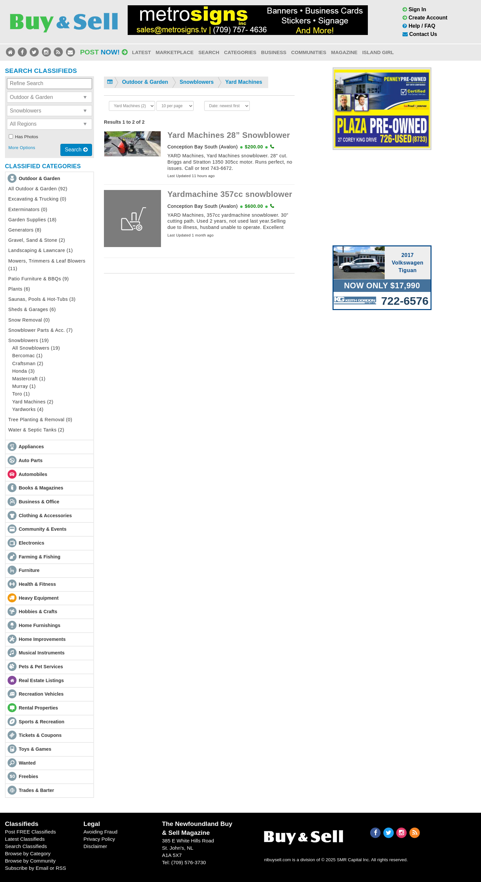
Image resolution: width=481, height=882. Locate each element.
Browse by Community (30, 861)
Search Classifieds (26, 846)
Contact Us (419, 34)
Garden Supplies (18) (32, 219)
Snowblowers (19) (28, 340)
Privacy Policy (99, 839)
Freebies (28, 776)
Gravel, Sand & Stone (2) (36, 240)
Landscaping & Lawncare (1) (40, 250)
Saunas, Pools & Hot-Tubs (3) (42, 299)
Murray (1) (24, 386)
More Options (21, 147)
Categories (240, 52)
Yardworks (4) (28, 409)
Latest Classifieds (25, 839)
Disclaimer (95, 846)
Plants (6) (19, 289)
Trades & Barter (36, 790)
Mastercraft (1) (29, 378)
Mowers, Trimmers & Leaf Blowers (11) (46, 264)
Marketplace (175, 52)
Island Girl (378, 52)
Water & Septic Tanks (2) (36, 429)
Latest (141, 52)
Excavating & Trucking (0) (37, 199)
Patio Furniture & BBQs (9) (38, 278)
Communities (308, 52)
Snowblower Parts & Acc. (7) (40, 330)
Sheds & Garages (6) (32, 309)
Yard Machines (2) (32, 401)
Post (104, 52)
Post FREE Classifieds (30, 832)
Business (273, 52)
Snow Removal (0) (29, 320)
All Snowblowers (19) (36, 348)
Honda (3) (23, 371)
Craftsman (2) (27, 363)
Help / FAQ (418, 26)
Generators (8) (24, 230)
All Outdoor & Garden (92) (37, 188)
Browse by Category (27, 853)
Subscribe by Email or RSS (35, 868)
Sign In (414, 9)
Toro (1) (21, 393)
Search (208, 52)
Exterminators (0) (28, 209)
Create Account (424, 17)
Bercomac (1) (27, 355)
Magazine (344, 52)
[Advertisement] (382, 196)
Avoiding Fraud (100, 832)
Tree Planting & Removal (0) (40, 419)
